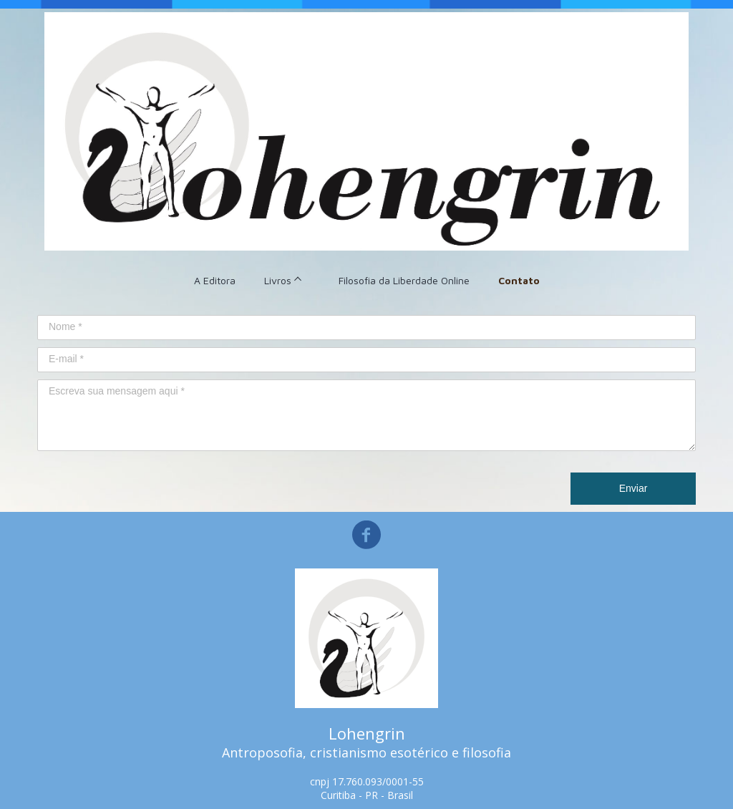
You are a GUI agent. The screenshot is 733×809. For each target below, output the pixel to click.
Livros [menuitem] (277, 280)
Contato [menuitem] (519, 280)
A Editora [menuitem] (215, 280)
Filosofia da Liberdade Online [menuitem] (404, 280)
